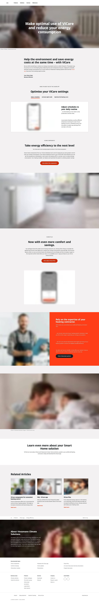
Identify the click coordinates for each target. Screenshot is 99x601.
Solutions (22, 2)
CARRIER (23, 599)
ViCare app (22, 517)
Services (28, 2)
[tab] (35, 96)
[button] (85, 518)
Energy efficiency (30, 517)
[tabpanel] (49, 117)
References (35, 2)
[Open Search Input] (87, 3)
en (11, 517)
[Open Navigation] (7, 3)
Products (16, 2)
